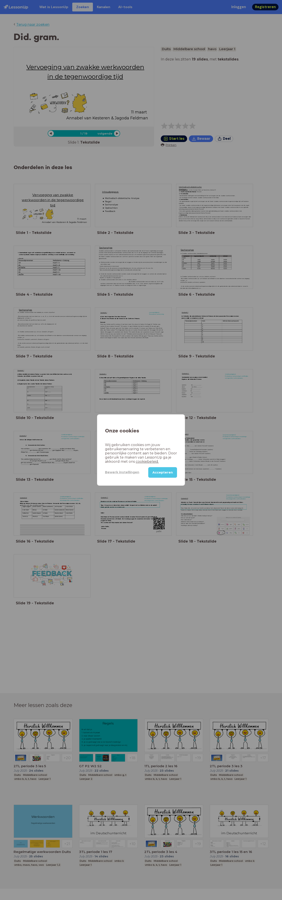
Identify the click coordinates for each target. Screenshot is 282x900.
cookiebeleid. (147, 461)
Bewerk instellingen (122, 472)
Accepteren (162, 472)
